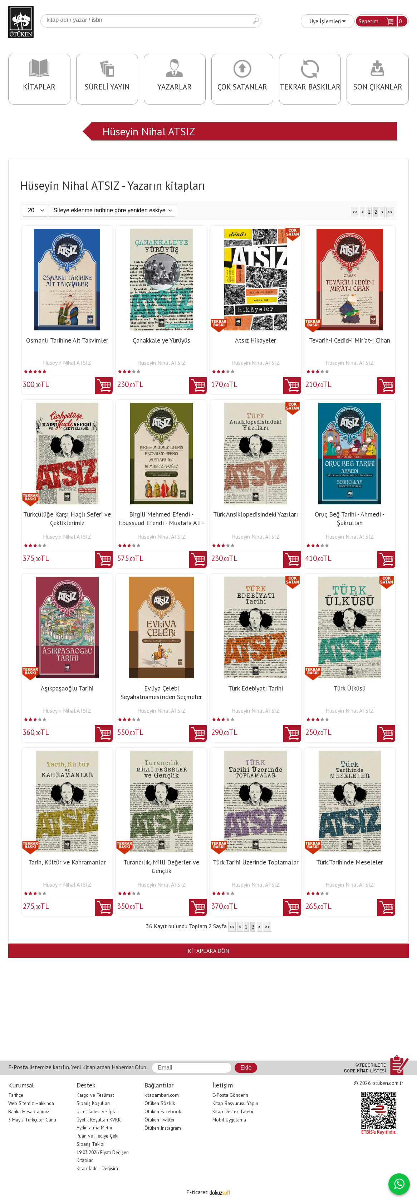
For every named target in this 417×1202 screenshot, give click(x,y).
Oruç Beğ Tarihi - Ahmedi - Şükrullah (349, 518)
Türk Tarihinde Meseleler (349, 862)
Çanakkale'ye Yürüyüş (161, 340)
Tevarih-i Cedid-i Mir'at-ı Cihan (349, 340)
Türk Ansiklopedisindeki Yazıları (255, 514)
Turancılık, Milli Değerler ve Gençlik (161, 866)
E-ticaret (197, 1192)
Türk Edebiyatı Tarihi (255, 688)
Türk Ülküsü (350, 688)
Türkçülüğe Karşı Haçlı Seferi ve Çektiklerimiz (67, 518)
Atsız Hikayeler (255, 340)
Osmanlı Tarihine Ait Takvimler (67, 340)
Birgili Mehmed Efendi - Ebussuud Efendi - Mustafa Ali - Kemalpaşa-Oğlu (161, 522)
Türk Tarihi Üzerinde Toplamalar (256, 862)
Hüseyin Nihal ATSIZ (148, 131)
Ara (255, 21)
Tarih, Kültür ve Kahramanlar (67, 862)
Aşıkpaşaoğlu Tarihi (67, 688)
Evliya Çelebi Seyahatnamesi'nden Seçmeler (161, 692)
